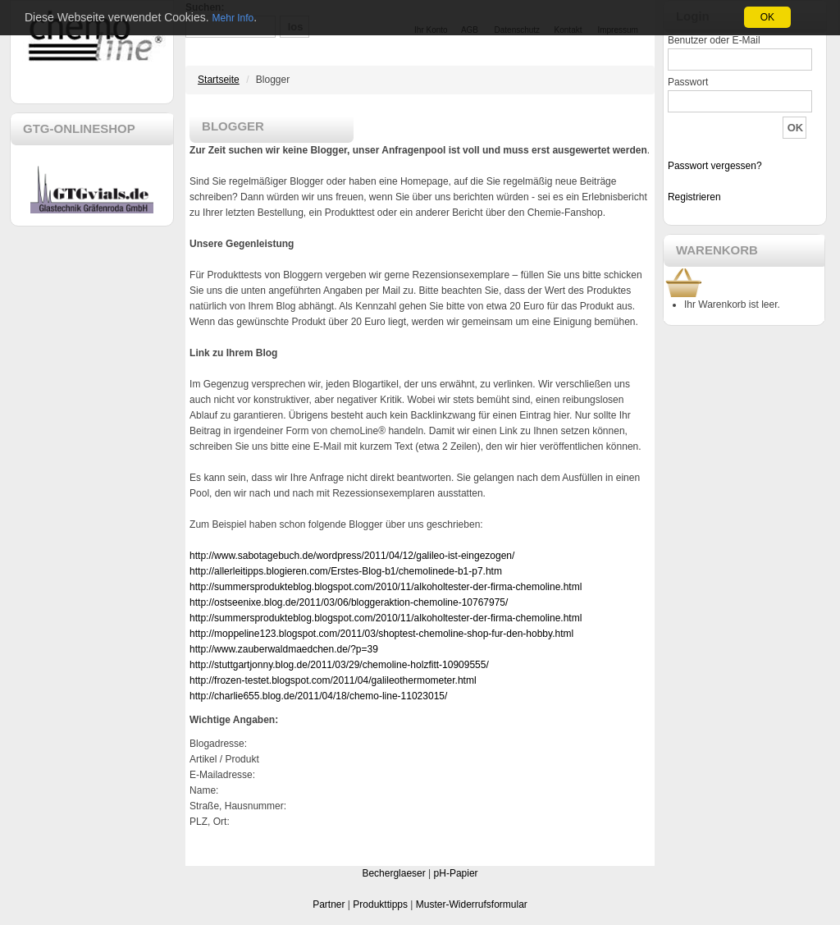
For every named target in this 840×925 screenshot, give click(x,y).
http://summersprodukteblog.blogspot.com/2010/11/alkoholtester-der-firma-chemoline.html (385, 587)
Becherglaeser (393, 873)
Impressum (617, 29)
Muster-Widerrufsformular (471, 904)
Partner (329, 904)
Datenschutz (518, 29)
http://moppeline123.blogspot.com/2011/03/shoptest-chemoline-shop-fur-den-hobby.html (381, 633)
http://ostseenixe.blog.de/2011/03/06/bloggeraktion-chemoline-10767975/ (348, 602)
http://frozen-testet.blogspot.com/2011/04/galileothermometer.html (333, 680)
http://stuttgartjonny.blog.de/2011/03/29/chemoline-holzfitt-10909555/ (339, 665)
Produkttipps (380, 904)
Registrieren (694, 197)
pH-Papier (456, 873)
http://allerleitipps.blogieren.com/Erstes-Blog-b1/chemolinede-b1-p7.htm (345, 571)
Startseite (219, 79)
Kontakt (568, 29)
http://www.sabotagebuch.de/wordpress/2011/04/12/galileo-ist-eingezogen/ (351, 555)
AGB (469, 29)
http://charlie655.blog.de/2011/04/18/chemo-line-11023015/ (318, 696)
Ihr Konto (431, 29)
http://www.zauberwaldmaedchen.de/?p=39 (283, 649)
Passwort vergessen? (715, 166)
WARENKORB (717, 250)
